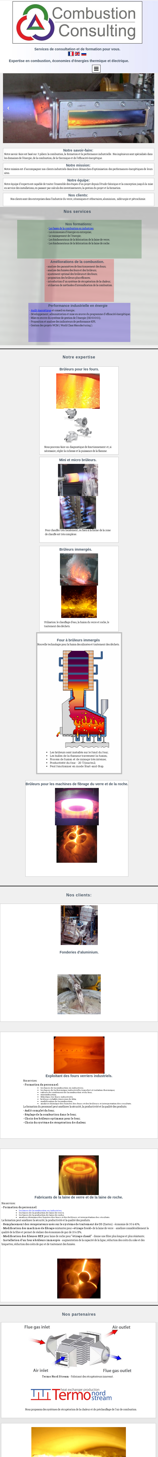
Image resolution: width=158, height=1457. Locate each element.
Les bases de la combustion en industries (71, 228)
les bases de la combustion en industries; (40, 1210)
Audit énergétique (41, 310)
